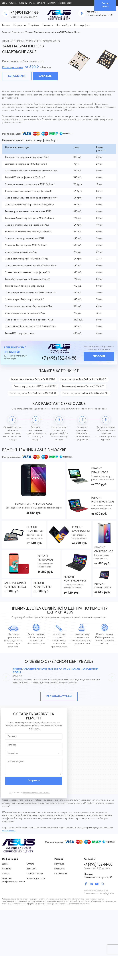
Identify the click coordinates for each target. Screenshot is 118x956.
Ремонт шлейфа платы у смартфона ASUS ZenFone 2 (29, 218)
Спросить (99, 356)
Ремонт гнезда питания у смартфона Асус (24, 286)
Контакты (51, 3)
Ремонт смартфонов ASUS (33, 503)
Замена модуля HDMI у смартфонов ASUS (24, 299)
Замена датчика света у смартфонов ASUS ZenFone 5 (30, 184)
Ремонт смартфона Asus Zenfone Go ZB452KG (33, 379)
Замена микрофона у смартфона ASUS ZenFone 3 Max (30, 266)
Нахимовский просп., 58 (98, 877)
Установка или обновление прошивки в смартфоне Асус (31, 171)
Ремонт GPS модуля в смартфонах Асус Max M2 (27, 279)
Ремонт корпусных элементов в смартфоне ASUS (28, 211)
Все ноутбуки (64, 25)
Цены (4, 3)
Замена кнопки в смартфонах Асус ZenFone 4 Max (28, 306)
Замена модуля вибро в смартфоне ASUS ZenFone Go (30, 293)
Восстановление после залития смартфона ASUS (28, 191)
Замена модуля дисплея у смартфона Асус (25, 313)
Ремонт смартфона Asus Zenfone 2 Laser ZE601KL (84, 379)
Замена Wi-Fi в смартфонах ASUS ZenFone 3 (26, 245)
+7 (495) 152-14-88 (25, 13)
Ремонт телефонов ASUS (45, 558)
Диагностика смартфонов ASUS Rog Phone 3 (26, 164)
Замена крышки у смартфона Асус (21, 252)
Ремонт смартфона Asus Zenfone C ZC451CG (83, 386)
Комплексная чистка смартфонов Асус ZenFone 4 (28, 232)
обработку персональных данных (36, 793)
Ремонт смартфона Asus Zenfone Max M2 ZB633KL (33, 393)
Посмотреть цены (12, 67)
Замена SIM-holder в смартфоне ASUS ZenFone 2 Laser (31, 327)
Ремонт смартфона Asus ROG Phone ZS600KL (35, 386)
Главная (6, 25)
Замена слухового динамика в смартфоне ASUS (27, 272)
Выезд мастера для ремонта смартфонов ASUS (27, 157)
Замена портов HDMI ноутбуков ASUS (15, 585)
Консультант (17, 76)
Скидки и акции (65, 3)
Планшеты (48, 25)
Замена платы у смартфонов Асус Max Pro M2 (26, 259)
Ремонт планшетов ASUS (99, 470)
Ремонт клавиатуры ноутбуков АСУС (45, 585)
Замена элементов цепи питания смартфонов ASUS (29, 320)
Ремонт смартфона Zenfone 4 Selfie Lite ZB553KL (85, 393)
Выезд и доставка (27, 3)
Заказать (45, 76)
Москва (91, 11)
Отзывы (6, 874)
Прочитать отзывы (59, 696)
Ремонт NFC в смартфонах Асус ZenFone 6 (25, 177)
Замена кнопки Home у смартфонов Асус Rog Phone (29, 205)
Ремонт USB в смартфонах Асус (20, 333)
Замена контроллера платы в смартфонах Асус (27, 225)
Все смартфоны (82, 25)
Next (112, 677)
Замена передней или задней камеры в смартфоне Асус (31, 198)
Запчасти (41, 3)
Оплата (12, 3)
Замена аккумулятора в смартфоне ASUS (24, 238)
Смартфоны (19, 25)
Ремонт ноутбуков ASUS (102, 499)
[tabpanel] (59, 60)
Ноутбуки (34, 25)
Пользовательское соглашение (96, 891)
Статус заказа (105, 5)
